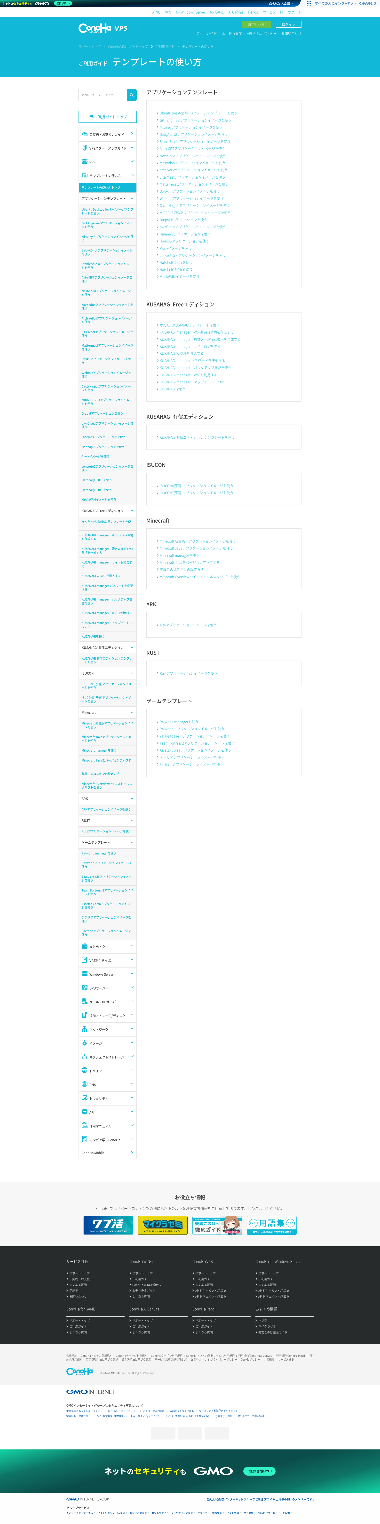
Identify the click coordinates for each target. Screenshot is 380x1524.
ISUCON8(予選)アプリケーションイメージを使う (196, 485)
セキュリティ (159, 1512)
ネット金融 (233, 1512)
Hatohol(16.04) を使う (176, 269)
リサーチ (202, 1512)
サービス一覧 (273, 11)
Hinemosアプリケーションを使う (185, 233)
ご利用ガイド (207, 33)
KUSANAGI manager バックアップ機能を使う (195, 367)
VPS (168, 11)
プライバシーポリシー (223, 1359)
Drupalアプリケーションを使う (183, 219)
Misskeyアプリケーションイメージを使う (191, 127)
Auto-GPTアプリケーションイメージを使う (192, 148)
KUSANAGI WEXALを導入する (182, 353)
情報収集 (217, 1512)
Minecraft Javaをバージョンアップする (190, 562)
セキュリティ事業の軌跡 (251, 1415)
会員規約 (71, 1356)
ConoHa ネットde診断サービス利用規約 (210, 1356)
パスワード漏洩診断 (154, 1411)
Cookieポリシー (250, 1359)
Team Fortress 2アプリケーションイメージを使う (197, 742)
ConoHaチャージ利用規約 (131, 1356)
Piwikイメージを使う (176, 248)
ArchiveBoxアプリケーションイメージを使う (194, 169)
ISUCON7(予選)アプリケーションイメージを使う (196, 492)
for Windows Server (190, 11)
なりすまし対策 (223, 1416)
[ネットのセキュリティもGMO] (37, 3)
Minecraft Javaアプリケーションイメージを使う (196, 548)
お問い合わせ (291, 33)
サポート (294, 11)
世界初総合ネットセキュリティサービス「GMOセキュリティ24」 (102, 1411)
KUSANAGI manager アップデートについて (194, 381)
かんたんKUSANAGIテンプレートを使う (190, 324)
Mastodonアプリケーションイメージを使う (193, 162)
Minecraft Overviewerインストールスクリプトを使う (200, 576)
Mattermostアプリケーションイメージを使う (194, 184)
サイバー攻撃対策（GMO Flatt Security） (188, 1416)
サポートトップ (90, 46)
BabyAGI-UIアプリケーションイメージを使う (194, 134)
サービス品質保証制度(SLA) (171, 1359)
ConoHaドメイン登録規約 (96, 1356)
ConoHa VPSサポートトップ (128, 46)
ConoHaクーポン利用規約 (166, 1356)
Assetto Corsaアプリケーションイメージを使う (195, 749)
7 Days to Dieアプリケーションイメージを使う (195, 735)
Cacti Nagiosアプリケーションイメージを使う (195, 205)
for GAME (217, 11)
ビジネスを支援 (138, 1512)
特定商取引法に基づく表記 (102, 1359)
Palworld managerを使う (179, 721)
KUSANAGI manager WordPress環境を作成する (197, 331)
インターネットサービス (79, 1512)
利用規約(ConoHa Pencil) (291, 1356)
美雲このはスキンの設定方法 (182, 569)
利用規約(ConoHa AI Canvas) (255, 1356)
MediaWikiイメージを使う (179, 276)
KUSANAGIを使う (173, 388)
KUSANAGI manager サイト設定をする (190, 346)
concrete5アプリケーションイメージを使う (193, 255)
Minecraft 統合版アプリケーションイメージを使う (198, 541)
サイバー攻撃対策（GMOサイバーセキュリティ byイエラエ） (126, 1416)
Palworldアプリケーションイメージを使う (192, 728)
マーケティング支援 (182, 1512)
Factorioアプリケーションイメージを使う (191, 764)
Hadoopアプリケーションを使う (184, 240)
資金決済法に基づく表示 (136, 1359)
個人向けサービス (268, 1512)
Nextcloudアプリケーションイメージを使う (193, 155)
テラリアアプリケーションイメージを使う (192, 757)
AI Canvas (236, 11)
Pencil (253, 11)
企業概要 (269, 1359)
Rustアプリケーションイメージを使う (188, 673)
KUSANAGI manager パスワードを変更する (192, 360)
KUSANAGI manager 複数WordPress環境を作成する (200, 339)
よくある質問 (232, 33)
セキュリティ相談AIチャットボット (218, 1410)
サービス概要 (286, 1359)
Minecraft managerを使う (179, 555)
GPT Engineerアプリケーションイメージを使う (195, 120)
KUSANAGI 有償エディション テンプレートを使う (197, 437)
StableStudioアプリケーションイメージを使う (195, 141)
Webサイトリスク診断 (182, 1411)
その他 (286, 1512)
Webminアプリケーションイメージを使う (191, 198)
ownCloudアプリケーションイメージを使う (193, 226)
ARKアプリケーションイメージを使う (188, 624)
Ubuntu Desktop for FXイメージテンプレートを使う (199, 112)
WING (156, 11)
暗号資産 (248, 1512)
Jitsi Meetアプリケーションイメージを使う (192, 177)
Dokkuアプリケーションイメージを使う (190, 191)
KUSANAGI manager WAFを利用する (188, 374)
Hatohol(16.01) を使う (176, 262)
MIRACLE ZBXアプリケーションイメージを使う (195, 212)
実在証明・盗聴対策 (77, 1416)
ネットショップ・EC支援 (111, 1512)
